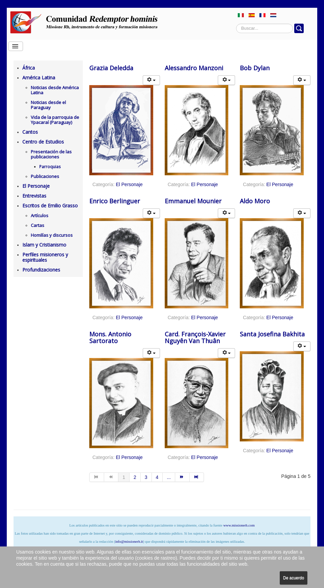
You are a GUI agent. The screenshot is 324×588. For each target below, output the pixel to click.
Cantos (30, 132)
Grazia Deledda (111, 68)
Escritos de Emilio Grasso (50, 205)
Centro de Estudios (43, 141)
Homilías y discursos (52, 235)
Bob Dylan (255, 68)
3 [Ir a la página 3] (146, 477)
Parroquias (50, 167)
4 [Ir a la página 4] (157, 477)
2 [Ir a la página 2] (135, 477)
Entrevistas (34, 196)
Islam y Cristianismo (44, 244)
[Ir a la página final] (197, 477)
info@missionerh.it (129, 541)
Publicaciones (45, 176)
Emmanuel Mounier (193, 201)
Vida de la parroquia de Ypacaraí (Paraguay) (55, 119)
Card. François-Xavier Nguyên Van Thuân (195, 337)
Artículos (39, 215)
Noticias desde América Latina (55, 90)
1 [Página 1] (123, 477)
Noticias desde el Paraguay (48, 104)
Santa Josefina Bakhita (272, 334)
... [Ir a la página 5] (169, 477)
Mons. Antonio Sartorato (110, 337)
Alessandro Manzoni (194, 68)
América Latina (38, 77)
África (28, 68)
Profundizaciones (41, 269)
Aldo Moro (255, 201)
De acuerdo (293, 578)
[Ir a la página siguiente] (182, 477)
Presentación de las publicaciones (51, 154)
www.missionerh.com (239, 525)
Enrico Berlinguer (114, 201)
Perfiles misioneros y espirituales (45, 257)
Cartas (37, 225)
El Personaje (36, 186)
